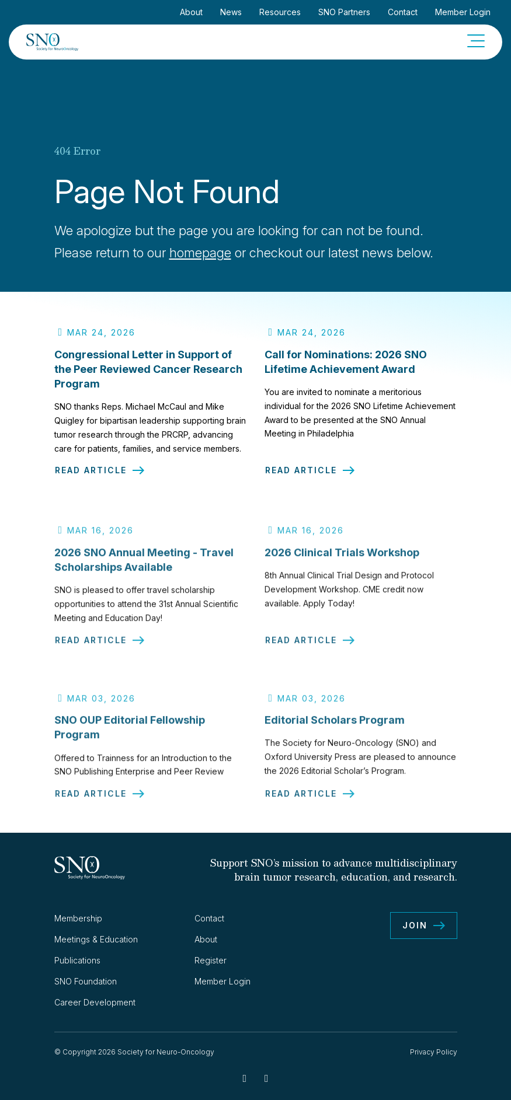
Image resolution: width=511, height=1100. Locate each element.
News (231, 12)
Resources (280, 12)
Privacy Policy (433, 1051)
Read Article (91, 470)
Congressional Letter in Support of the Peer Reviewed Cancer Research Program (148, 369)
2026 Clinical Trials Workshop (342, 557)
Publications (77, 960)
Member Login (463, 12)
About (191, 12)
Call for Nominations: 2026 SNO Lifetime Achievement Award (346, 361)
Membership (78, 918)
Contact (403, 12)
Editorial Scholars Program (335, 725)
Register (210, 960)
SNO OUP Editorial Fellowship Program (129, 732)
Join (414, 925)
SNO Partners (344, 12)
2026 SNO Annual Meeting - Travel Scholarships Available (144, 564)
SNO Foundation (85, 981)
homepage (200, 252)
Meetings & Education (96, 939)
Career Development (94, 1002)
